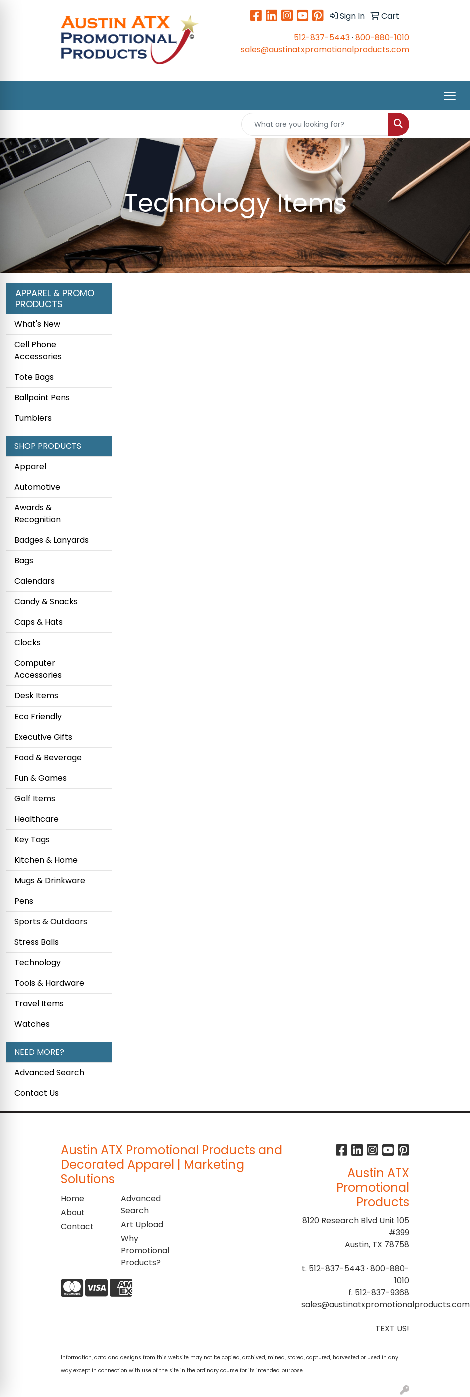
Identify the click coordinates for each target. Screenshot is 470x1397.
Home (72, 1198)
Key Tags (32, 839)
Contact (77, 1226)
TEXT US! (392, 1328)
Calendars (34, 581)
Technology (37, 962)
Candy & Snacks (46, 601)
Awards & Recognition (37, 513)
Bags (23, 560)
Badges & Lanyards (51, 540)
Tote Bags (34, 377)
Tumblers (33, 418)
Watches (32, 1024)
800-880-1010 (382, 37)
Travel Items (39, 1003)
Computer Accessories (38, 669)
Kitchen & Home (46, 860)
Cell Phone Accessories (38, 350)
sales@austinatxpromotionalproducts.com (325, 49)
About (73, 1212)
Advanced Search (49, 1072)
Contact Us (36, 1093)
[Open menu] (450, 96)
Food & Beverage (48, 757)
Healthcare (36, 819)
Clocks (27, 642)
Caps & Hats (38, 622)
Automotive (37, 487)
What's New (37, 324)
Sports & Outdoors (50, 921)
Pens (23, 901)
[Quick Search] (314, 124)
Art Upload (142, 1224)
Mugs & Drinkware (49, 880)
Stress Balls (36, 942)
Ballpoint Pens (42, 397)
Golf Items (34, 798)
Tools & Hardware (49, 983)
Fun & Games (40, 778)
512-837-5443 (322, 37)
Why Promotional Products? (145, 1250)
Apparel (30, 466)
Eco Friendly (38, 716)
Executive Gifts (43, 737)
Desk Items (36, 696)
